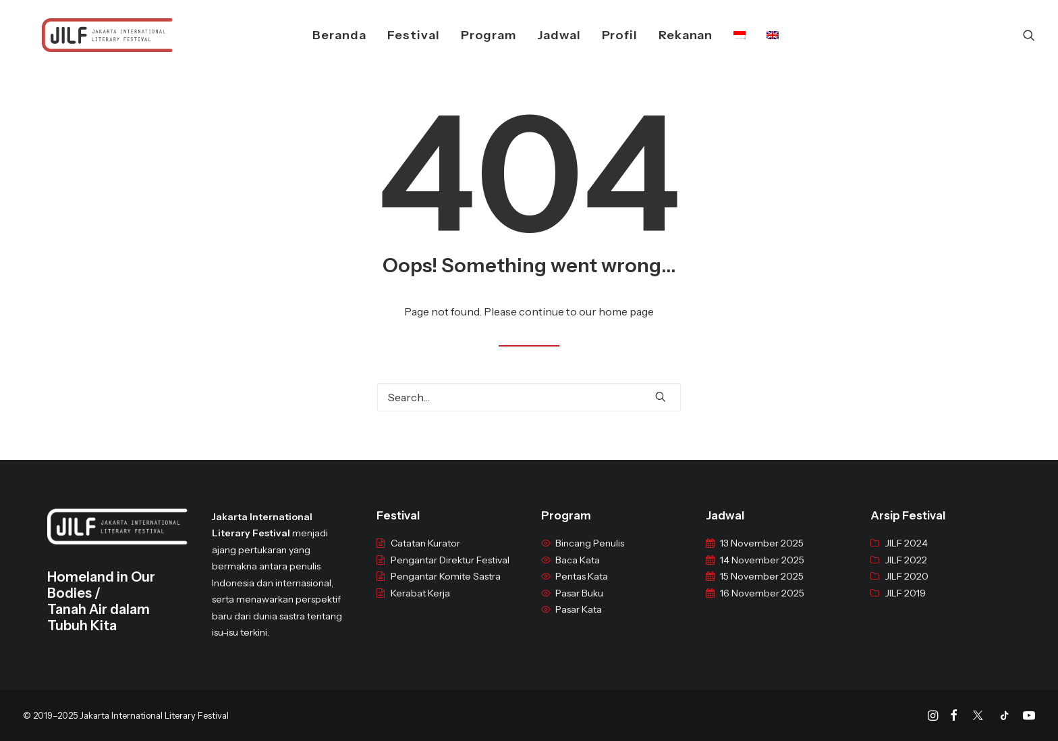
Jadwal (541, 35)
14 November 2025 (762, 571)
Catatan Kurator (425, 554)
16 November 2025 (762, 604)
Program (471, 35)
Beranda (323, 35)
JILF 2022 (906, 571)
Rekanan (669, 35)
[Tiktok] (1005, 717)
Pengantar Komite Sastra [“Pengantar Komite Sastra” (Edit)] (446, 587)
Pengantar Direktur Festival (450, 571)
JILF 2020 (906, 587)
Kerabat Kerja (420, 604)
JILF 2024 (906, 554)
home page (626, 311)
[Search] (1029, 35)
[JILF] (88, 35)
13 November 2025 (762, 554)
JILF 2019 (905, 604)
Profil (603, 35)
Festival (396, 35)
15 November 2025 (762, 587)
